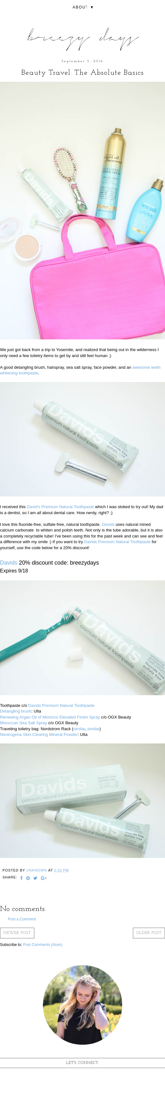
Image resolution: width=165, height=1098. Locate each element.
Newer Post (17, 933)
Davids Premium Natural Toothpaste (117, 541)
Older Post (149, 933)
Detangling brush (15, 711)
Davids (108, 524)
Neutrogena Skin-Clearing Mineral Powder (39, 734)
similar (79, 728)
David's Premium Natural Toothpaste (60, 506)
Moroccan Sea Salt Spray (23, 722)
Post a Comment (22, 919)
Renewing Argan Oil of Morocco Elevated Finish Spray (50, 717)
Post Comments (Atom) (42, 944)
